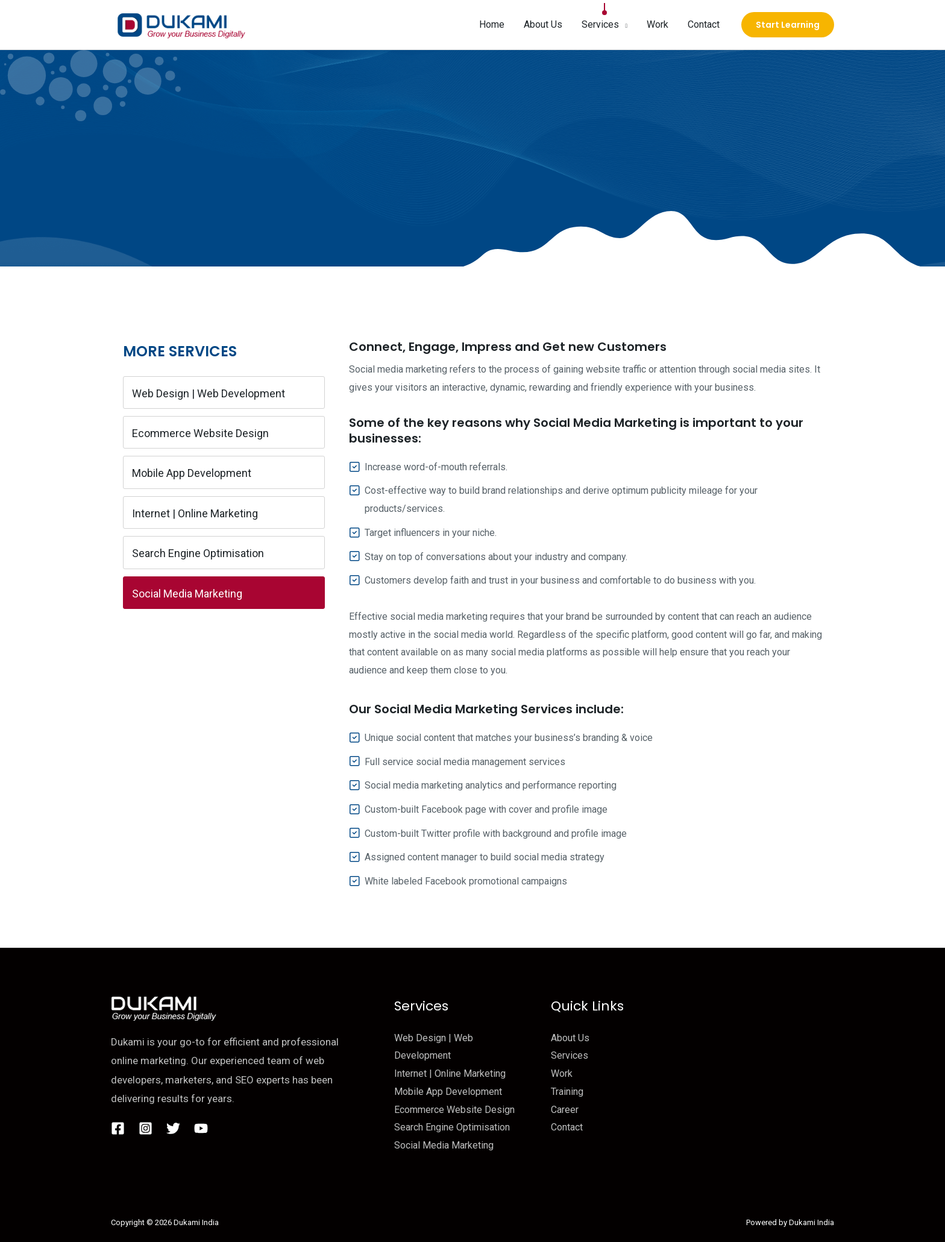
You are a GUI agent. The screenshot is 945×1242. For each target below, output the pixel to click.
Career (565, 1109)
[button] (623, 25)
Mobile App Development (191, 473)
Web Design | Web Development (208, 393)
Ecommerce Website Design (200, 433)
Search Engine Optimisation (198, 553)
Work (562, 1073)
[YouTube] (201, 1128)
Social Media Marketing (187, 593)
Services (569, 1055)
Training (567, 1091)
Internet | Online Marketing (195, 513)
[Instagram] (145, 1128)
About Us (570, 1038)
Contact (567, 1127)
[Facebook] (118, 1128)
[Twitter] (173, 1128)
